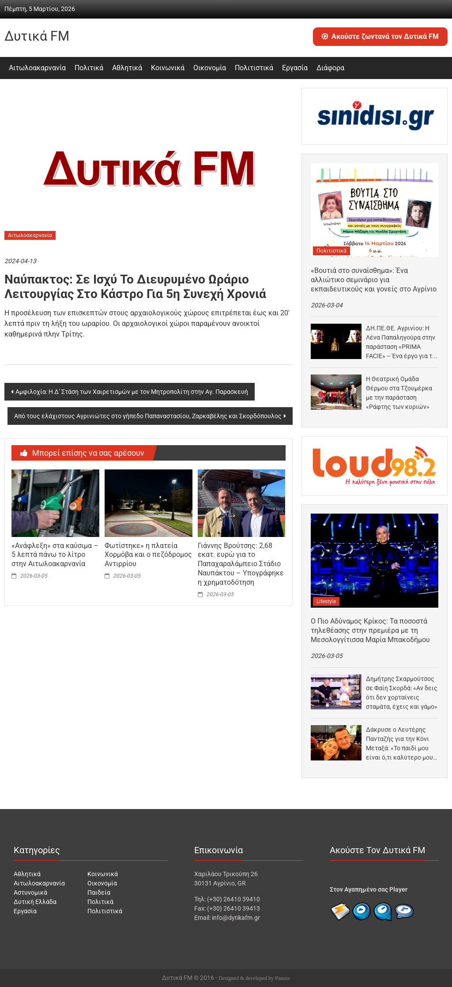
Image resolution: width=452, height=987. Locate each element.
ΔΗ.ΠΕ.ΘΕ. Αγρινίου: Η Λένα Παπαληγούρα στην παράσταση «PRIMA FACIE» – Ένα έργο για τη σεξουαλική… (401, 343)
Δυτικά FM (36, 36)
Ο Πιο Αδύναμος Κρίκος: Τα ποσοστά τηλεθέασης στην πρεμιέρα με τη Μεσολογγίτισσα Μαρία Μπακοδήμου (370, 630)
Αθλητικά (127, 68)
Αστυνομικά (30, 892)
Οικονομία (209, 68)
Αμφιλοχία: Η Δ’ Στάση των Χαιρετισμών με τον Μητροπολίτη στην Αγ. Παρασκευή (131, 391)
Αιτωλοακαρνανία (37, 68)
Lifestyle (326, 601)
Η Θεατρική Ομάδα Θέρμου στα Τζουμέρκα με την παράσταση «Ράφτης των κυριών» (399, 392)
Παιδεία (98, 892)
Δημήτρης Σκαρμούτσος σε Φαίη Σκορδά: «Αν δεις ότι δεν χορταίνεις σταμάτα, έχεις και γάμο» (401, 692)
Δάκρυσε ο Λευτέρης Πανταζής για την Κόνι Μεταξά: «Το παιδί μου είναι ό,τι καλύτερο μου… (401, 743)
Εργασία (295, 68)
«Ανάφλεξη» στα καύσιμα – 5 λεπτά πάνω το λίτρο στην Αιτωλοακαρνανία (54, 554)
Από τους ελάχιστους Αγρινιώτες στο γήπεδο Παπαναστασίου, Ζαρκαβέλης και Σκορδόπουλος (148, 416)
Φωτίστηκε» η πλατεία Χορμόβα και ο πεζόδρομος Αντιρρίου (148, 554)
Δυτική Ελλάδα (35, 901)
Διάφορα (330, 68)
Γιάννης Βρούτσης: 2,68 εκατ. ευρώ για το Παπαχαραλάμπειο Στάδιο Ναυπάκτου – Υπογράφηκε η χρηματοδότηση (241, 563)
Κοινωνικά (168, 68)
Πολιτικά (89, 68)
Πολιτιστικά (254, 68)
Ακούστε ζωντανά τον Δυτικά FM (380, 36)
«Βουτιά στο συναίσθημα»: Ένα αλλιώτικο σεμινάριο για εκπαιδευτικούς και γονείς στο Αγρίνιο (374, 279)
